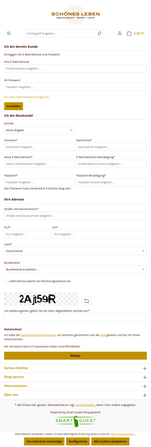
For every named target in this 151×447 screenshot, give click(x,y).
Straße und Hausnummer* (21, 209)
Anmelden (13, 106)
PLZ (7, 227)
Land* (8, 244)
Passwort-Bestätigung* (91, 175)
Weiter (75, 355)
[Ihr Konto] (119, 33)
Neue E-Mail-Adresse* (18, 157)
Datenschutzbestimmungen (38, 335)
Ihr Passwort (12, 80)
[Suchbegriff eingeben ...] (60, 33)
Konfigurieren (78, 441)
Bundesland (12, 263)
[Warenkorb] (135, 33)
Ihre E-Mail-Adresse (16, 62)
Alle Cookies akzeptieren (110, 441)
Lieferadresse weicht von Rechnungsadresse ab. (40, 281)
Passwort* (10, 175)
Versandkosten (85, 405)
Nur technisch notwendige (44, 441)
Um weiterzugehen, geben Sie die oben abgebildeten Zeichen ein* (46, 311)
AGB (103, 335)
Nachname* (84, 140)
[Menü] (8, 33)
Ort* (55, 227)
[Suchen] (99, 33)
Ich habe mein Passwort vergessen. (27, 97)
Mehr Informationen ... (123, 434)
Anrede (8, 123)
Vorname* (10, 140)
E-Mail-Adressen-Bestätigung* (95, 157)
